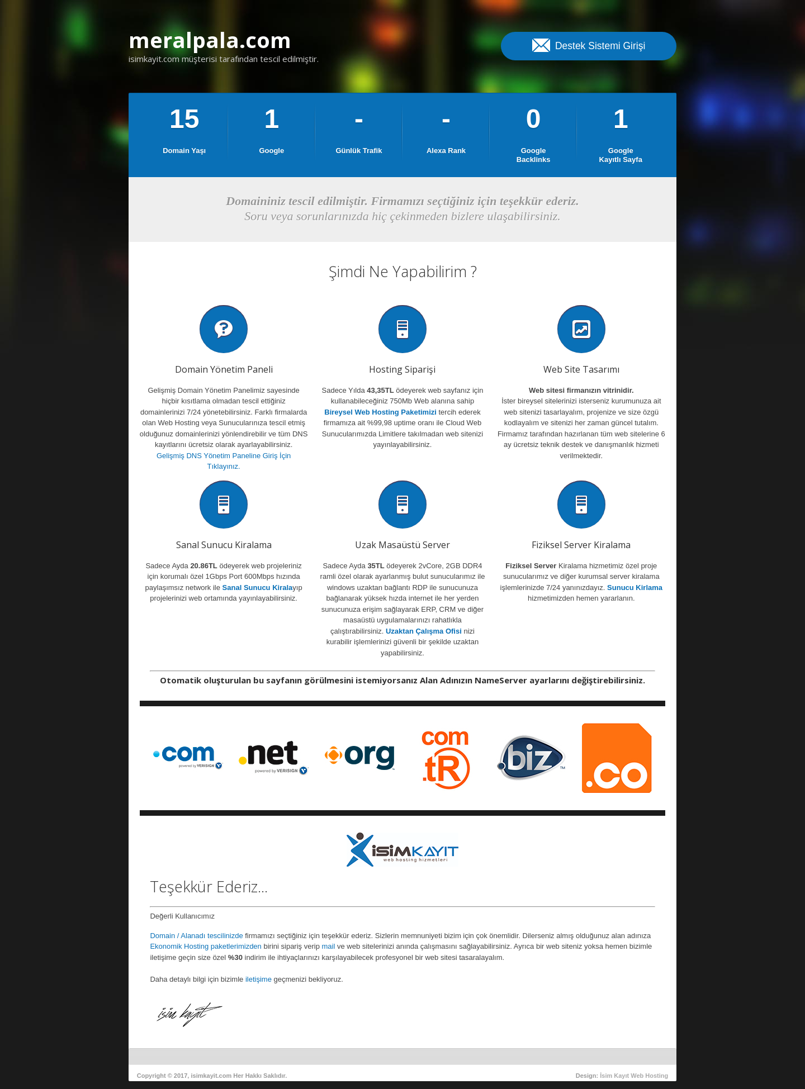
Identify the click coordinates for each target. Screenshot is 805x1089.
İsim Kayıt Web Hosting (634, 1075)
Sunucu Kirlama (634, 587)
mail (328, 946)
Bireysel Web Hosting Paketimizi (380, 412)
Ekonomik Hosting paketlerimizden (205, 946)
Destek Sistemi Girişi (588, 44)
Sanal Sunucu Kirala (257, 587)
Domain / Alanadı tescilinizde (196, 935)
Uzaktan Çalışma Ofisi (424, 631)
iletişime (258, 979)
